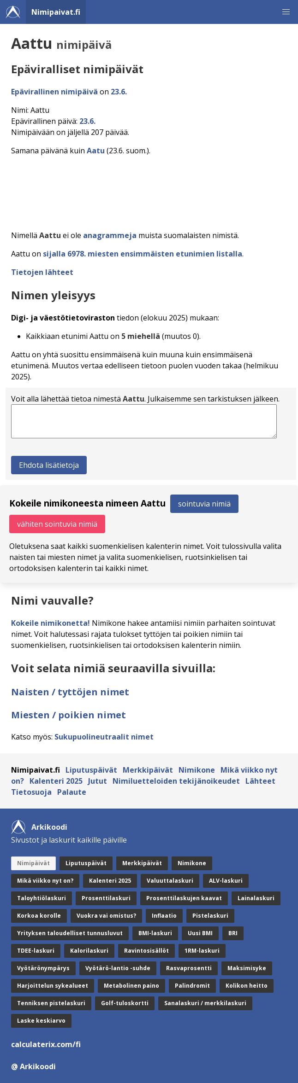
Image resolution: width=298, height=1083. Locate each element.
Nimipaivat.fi (55, 12)
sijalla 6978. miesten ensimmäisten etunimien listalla (142, 254)
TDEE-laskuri (35, 951)
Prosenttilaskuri (106, 898)
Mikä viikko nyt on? (45, 881)
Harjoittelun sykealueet (52, 986)
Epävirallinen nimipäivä (54, 92)
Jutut (97, 781)
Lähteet (260, 781)
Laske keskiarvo (41, 1021)
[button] (286, 12)
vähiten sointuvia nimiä (57, 524)
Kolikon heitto (247, 986)
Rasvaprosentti (189, 968)
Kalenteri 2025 (56, 781)
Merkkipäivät (148, 770)
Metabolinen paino (131, 986)
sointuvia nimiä (204, 504)
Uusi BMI (200, 933)
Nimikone (197, 770)
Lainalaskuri (256, 898)
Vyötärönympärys (43, 968)
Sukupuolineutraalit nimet (104, 737)
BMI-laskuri (155, 933)
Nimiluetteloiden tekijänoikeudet (176, 781)
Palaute (71, 792)
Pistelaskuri (210, 916)
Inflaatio (164, 916)
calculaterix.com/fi (46, 1044)
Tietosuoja (31, 792)
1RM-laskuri (202, 951)
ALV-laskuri (226, 881)
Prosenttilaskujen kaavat (184, 898)
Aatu (96, 151)
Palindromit (192, 986)
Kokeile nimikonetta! (50, 623)
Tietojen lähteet (42, 272)
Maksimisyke (246, 968)
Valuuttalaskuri (170, 881)
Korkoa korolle (39, 916)
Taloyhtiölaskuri (41, 898)
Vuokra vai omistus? (106, 916)
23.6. (119, 92)
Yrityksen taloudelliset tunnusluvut (70, 933)
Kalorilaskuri (89, 951)
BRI (233, 933)
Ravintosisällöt (146, 951)
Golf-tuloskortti (125, 1003)
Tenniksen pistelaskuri (51, 1003)
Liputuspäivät (91, 770)
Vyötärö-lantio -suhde (117, 968)
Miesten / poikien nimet (68, 715)
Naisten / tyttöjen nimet (70, 692)
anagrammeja (110, 235)
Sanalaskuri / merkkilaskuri (205, 1003)
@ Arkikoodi (33, 1066)
